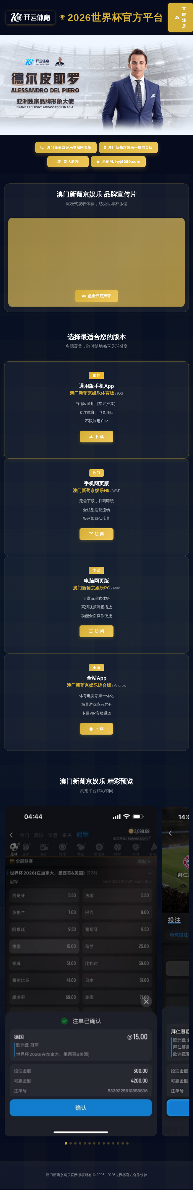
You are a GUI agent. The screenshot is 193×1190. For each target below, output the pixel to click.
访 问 (96, 534)
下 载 (96, 436)
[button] (66, 1142)
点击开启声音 (96, 296)
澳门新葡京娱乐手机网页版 (128, 147)
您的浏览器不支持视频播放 (96, 262)
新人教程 (68, 161)
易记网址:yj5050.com (118, 161)
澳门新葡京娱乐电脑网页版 (65, 147)
